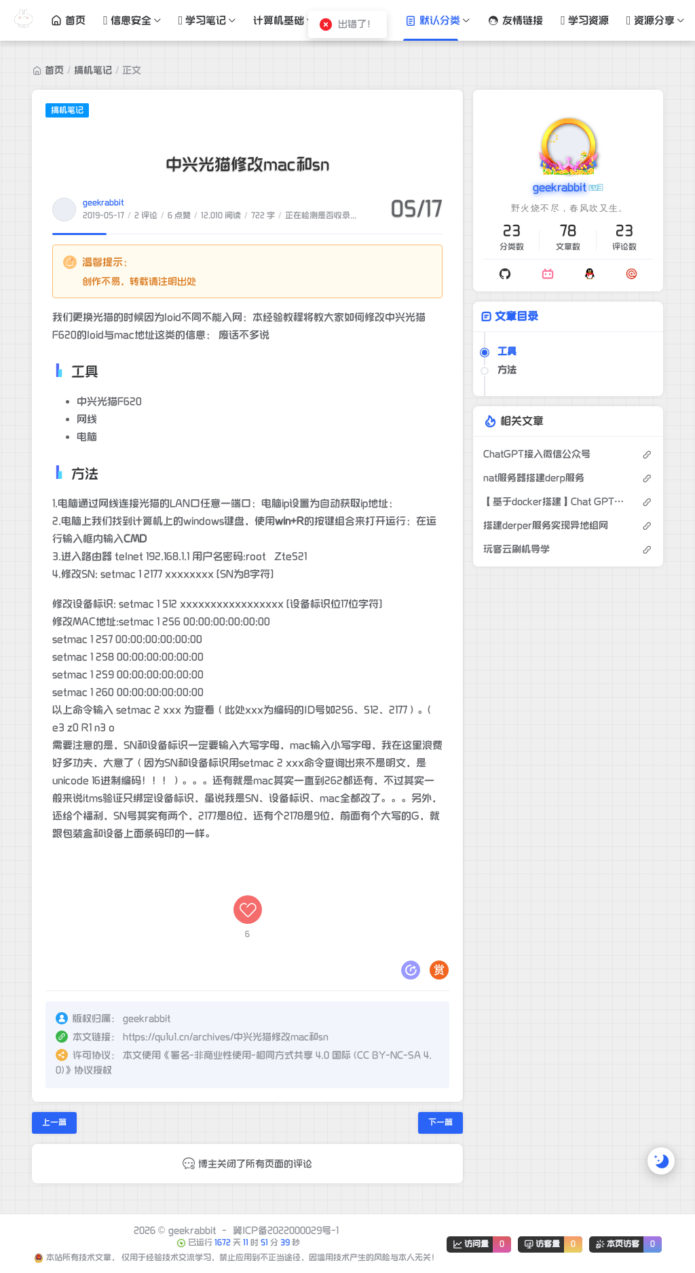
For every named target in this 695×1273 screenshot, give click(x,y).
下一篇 (440, 1122)
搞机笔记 (93, 70)
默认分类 (432, 20)
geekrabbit (103, 203)
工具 (506, 351)
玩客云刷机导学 (516, 549)
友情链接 (515, 20)
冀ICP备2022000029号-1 (286, 1230)
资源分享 (650, 20)
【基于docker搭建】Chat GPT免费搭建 (555, 501)
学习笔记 (203, 20)
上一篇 (54, 1122)
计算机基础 (278, 20)
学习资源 (585, 20)
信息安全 (127, 20)
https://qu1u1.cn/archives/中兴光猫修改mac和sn (225, 1037)
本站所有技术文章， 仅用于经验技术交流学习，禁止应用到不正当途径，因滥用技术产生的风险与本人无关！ (242, 1258)
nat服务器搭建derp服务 (533, 478)
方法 (506, 370)
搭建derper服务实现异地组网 (545, 525)
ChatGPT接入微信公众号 (536, 454)
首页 (68, 20)
